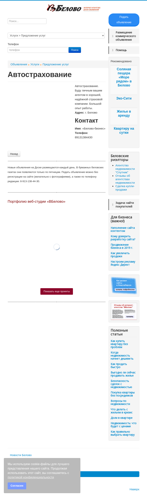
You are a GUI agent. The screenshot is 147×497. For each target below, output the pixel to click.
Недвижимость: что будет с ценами (123, 424)
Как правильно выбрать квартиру (123, 433)
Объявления (19, 64)
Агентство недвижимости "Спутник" (125, 169)
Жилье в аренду (124, 113)
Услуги (34, 64)
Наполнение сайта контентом (123, 229)
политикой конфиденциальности (31, 477)
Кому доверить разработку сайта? (123, 237)
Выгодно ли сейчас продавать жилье (123, 374)
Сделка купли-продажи (125, 187)
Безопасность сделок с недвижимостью (121, 384)
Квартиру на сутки (124, 130)
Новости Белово (21, 455)
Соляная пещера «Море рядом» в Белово (124, 77)
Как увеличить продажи (120, 254)
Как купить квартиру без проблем (119, 344)
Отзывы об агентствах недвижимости (125, 179)
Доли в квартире (121, 418)
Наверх (134, 489)
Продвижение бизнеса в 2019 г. (122, 246)
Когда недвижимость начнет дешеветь (122, 355)
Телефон (14, 44)
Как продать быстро (119, 365)
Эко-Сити (123, 98)
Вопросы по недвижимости (120, 402)
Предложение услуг (56, 64)
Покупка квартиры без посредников (123, 394)
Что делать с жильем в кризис (121, 410)
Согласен (17, 485)
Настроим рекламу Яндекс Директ (123, 263)
